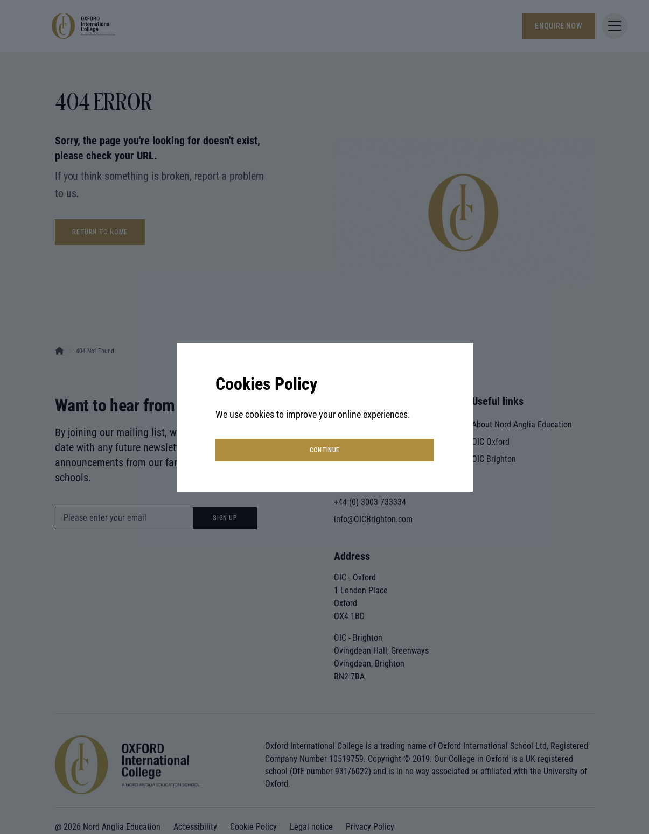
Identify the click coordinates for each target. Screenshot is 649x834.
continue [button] (325, 450)
